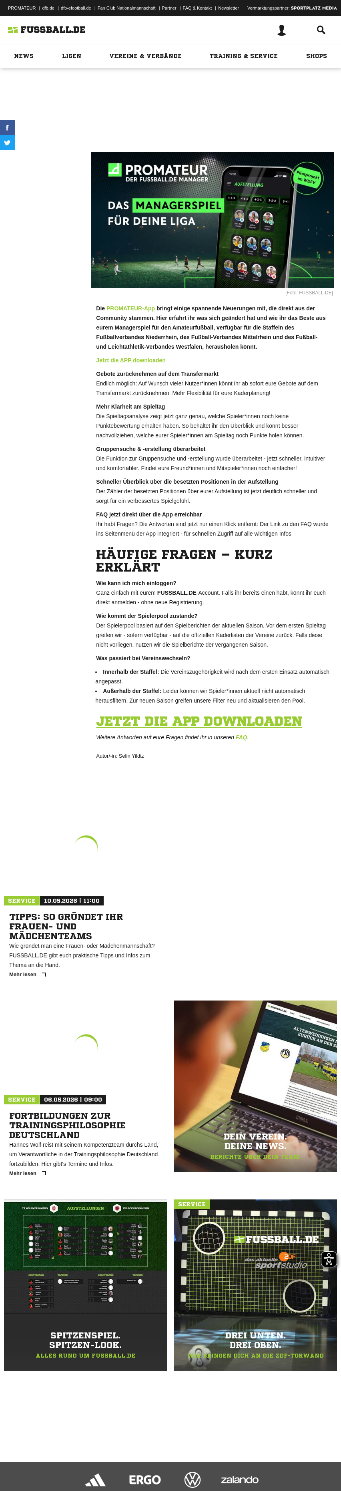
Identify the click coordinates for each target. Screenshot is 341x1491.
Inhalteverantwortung (191, 1464)
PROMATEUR (22, 8)
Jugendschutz (149, 1464)
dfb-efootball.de (76, 8)
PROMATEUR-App (130, 308)
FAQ (241, 737)
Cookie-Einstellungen (240, 1464)
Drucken (44, 160)
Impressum (17, 1464)
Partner (169, 8)
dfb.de (48, 8)
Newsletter (228, 8)
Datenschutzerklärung (56, 1464)
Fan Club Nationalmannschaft (127, 8)
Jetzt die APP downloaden (130, 360)
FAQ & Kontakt (197, 8)
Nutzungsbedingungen (106, 1464)
